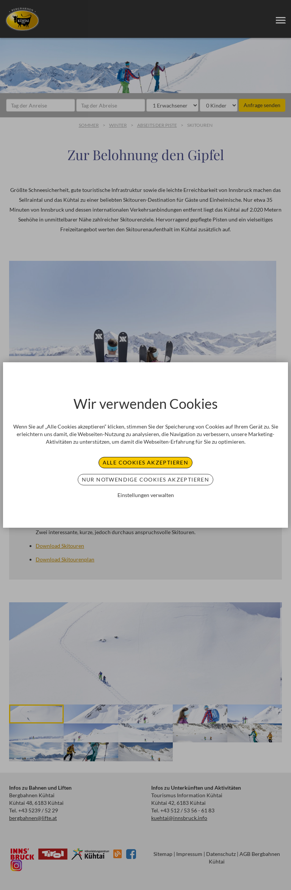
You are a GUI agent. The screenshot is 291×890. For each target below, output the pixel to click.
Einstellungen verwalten (145, 495)
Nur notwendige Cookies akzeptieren (146, 479)
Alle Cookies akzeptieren (146, 462)
